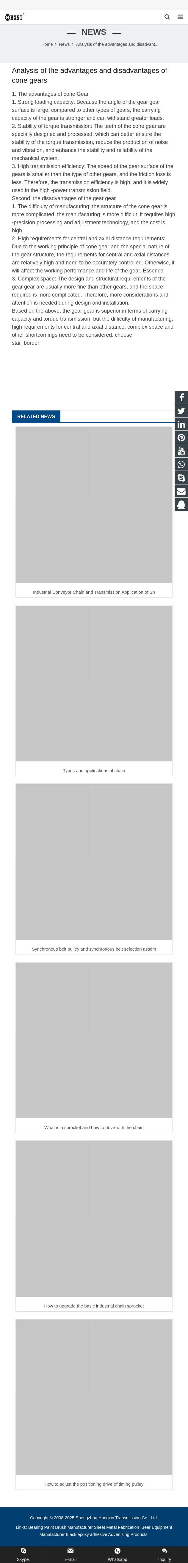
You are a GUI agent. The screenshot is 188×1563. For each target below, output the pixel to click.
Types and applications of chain (94, 770)
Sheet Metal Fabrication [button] (117, 1527)
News (94, 32)
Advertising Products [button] (128, 1534)
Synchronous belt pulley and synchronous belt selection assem (94, 948)
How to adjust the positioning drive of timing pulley (94, 1484)
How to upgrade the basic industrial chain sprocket (94, 1305)
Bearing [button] (35, 1527)
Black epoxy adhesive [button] (86, 1534)
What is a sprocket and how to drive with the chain (94, 1127)
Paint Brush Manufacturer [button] (68, 1527)
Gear (83, 94)
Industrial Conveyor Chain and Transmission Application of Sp (94, 592)
